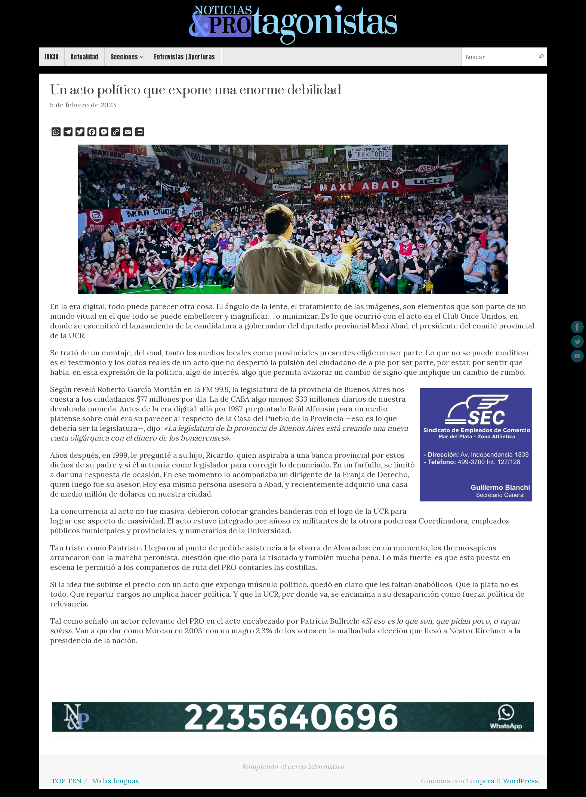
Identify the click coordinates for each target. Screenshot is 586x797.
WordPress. (521, 780)
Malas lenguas (115, 780)
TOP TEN (66, 780)
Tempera (480, 780)
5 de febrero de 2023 (83, 105)
